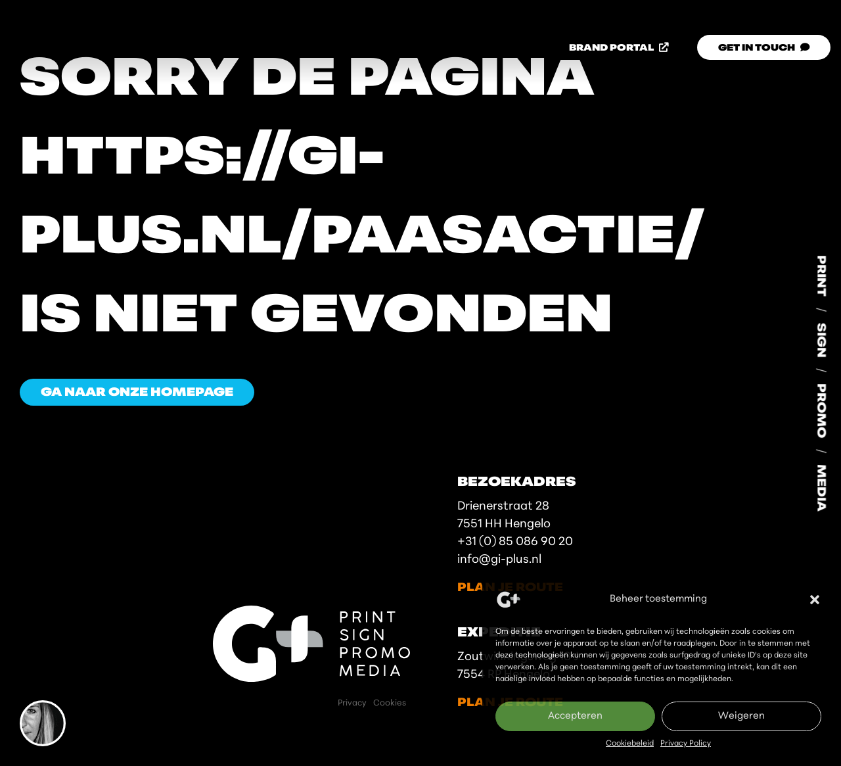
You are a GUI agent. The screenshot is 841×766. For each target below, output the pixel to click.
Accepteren (575, 716)
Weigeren (741, 716)
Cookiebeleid (630, 744)
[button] (814, 599)
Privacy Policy (685, 744)
